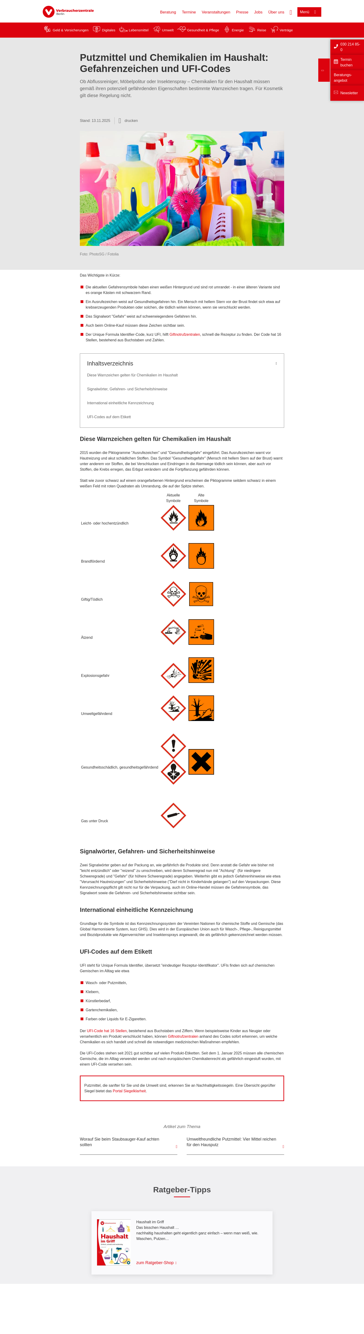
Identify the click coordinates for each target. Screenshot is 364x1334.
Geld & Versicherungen (70, 30)
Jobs (258, 12)
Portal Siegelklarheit (129, 1091)
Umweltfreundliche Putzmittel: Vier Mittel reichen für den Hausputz (231, 1142)
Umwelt (168, 30)
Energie (238, 30)
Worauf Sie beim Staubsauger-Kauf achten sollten (119, 1142)
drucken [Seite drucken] (131, 121)
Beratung (168, 12)
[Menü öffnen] (309, 12)
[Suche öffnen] (291, 12)
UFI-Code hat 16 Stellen (107, 1031)
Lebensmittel (139, 30)
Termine (189, 12)
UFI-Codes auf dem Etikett (109, 417)
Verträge (286, 30)
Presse (242, 12)
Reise (261, 30)
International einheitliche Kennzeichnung (120, 403)
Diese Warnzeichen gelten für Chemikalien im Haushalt (132, 375)
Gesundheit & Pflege (203, 30)
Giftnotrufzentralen (184, 334)
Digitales (108, 30)
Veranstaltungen (216, 12)
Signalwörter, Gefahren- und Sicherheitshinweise (127, 389)
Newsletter (349, 93)
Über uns (276, 12)
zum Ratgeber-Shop (155, 1262)
